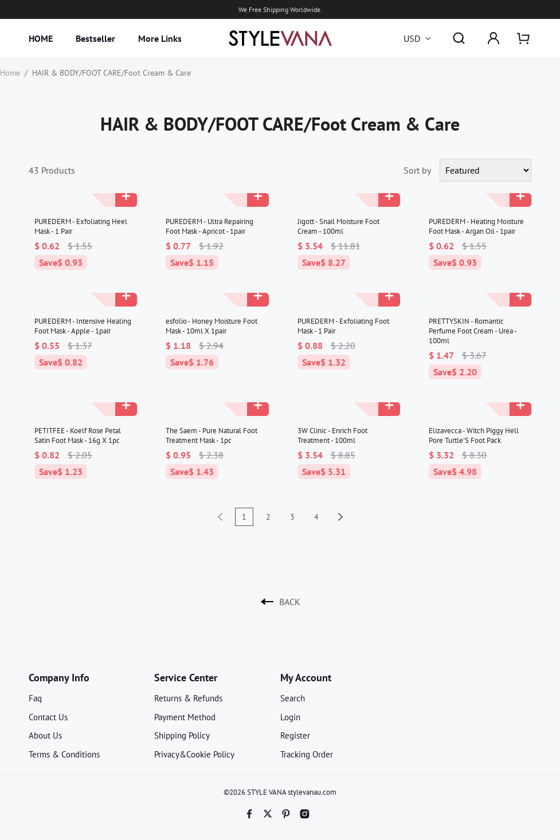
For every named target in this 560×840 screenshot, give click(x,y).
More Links (160, 38)
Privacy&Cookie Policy (194, 754)
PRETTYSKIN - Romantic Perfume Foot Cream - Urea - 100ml (472, 331)
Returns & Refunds (188, 698)
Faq (35, 698)
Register (295, 735)
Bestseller (95, 38)
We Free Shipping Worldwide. (280, 9)
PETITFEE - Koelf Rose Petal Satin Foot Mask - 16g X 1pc (77, 435)
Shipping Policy (182, 735)
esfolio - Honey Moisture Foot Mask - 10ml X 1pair (211, 326)
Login (290, 717)
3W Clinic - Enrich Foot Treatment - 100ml (332, 435)
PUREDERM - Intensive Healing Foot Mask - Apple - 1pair (82, 326)
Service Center (185, 677)
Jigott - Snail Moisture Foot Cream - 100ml (338, 226)
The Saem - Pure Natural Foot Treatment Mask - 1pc (211, 435)
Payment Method (185, 717)
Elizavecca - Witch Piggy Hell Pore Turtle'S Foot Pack (474, 435)
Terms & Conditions (64, 754)
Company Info (59, 677)
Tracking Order (306, 754)
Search (292, 698)
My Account (305, 677)
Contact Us (48, 717)
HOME (41, 38)
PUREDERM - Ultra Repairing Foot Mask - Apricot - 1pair (209, 226)
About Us (45, 735)
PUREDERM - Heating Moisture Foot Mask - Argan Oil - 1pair (476, 226)
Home (10, 73)
